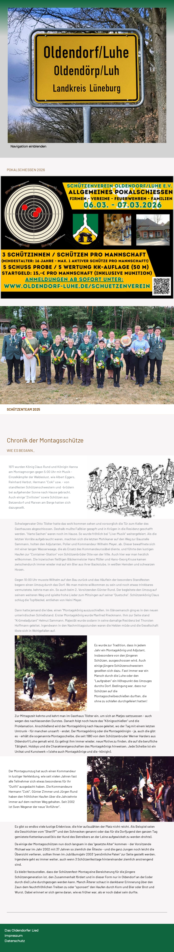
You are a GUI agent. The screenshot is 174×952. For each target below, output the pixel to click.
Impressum (14, 936)
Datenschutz (15, 941)
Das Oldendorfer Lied (21, 930)
